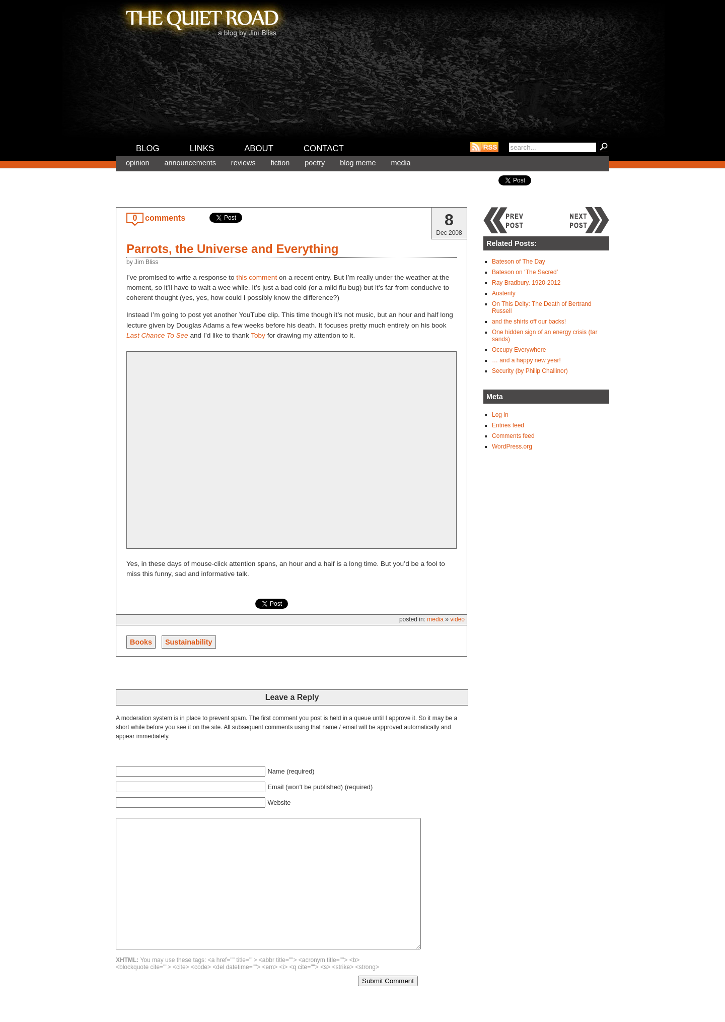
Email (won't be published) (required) (320, 787)
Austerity (504, 293)
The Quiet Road (201, 20)
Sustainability (188, 642)
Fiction (280, 163)
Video (457, 619)
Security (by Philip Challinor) (530, 370)
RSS (484, 147)
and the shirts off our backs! (529, 321)
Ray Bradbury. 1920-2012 (526, 282)
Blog (148, 148)
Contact (324, 148)
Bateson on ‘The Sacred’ (525, 272)
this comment (256, 277)
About (258, 148)
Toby (258, 335)
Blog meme (358, 163)
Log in (500, 414)
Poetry (315, 163)
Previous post (503, 220)
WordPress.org (512, 446)
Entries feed (508, 425)
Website (279, 802)
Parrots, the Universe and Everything (232, 249)
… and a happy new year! (526, 360)
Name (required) (290, 771)
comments (165, 218)
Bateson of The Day (518, 261)
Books (141, 642)
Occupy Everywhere (519, 349)
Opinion (137, 163)
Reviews (243, 163)
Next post (589, 220)
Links (202, 148)
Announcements (189, 163)
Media (400, 163)
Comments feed (513, 435)
